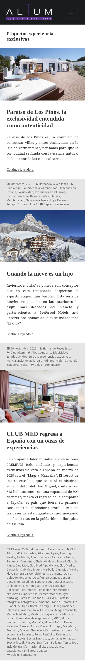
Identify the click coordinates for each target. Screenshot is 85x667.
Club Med (22, 565)
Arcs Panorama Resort (59, 557)
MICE (56, 618)
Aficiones (43, 553)
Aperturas (37, 557)
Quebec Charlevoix (31, 630)
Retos (22, 638)
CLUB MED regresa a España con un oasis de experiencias (36, 441)
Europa (33, 357)
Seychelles (13, 642)
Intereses (13, 610)
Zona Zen (43, 651)
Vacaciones (56, 647)
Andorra (45, 352)
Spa (39, 642)
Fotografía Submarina (35, 602)
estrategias (32, 586)
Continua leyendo (19, 169)
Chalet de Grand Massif (50, 561)
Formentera (14, 196)
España (11, 192)
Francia (11, 361)
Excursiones (28, 590)
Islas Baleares (32, 196)
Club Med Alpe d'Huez (43, 565)
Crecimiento (55, 574)
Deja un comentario (56, 204)
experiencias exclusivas (50, 192)
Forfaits (64, 598)
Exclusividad (25, 192)
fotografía (13, 602)
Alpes (35, 352)
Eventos (47, 586)
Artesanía (33, 188)
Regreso (27, 634)
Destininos (14, 582)
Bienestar (13, 561)
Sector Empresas (38, 638)
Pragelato (69, 626)
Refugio (12, 204)
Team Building (52, 642)
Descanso (52, 578)
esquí (49, 582)
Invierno (22, 361)
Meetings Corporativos (46, 614)
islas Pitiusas (51, 196)
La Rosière (47, 610)
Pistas (35, 626)
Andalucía (23, 557)
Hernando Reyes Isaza (53, 184)
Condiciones (37, 574)
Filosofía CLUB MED (44, 598)
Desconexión (67, 188)
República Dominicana (57, 634)
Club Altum (14, 188)
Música (49, 622)
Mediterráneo (15, 200)
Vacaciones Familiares (21, 651)
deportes (25, 578)
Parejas (25, 626)
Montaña (37, 622)
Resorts (12, 638)
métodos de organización (35, 618)
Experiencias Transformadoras (41, 594)
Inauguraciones (64, 606)
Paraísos (63, 200)
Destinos (28, 582)
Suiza (24, 365)
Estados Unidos (17, 357)
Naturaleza (33, 200)
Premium (12, 630)
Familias (25, 598)
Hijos (25, 606)
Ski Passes (28, 642)
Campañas (27, 561)
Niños (59, 622)
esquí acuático (64, 582)
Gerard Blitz (69, 602)
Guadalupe (14, 606)
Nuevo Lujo (48, 200)
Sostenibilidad (27, 204)
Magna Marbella (65, 610)
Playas (44, 626)
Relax (38, 634)
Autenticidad (49, 188)
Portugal (55, 626)
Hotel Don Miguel (41, 606)
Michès (66, 618)
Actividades (28, 553)
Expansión (44, 590)
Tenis (66, 642)
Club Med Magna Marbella (37, 569)
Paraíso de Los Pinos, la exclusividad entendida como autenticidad (36, 119)
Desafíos (39, 578)
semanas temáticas (63, 638)
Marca (11, 614)
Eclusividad (60, 352)
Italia (32, 361)
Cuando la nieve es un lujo (40, 273)
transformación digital (32, 647)
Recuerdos (52, 630)
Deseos (66, 578)
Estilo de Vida (15, 586)
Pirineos (49, 361)
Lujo (39, 361)
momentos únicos (18, 622)
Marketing (22, 614)
